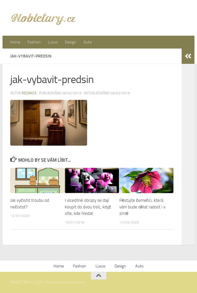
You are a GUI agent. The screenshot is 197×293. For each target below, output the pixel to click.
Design (70, 42)
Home (15, 42)
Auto (88, 42)
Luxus (53, 42)
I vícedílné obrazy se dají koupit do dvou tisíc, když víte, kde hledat (88, 207)
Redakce (29, 93)
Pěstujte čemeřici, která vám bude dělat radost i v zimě (142, 207)
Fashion (34, 42)
